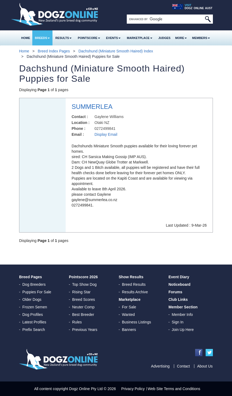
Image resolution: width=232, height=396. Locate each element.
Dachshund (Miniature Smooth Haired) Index (115, 51)
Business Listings (136, 322)
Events (113, 38)
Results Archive (135, 292)
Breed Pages (30, 277)
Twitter (209, 352)
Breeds (42, 38)
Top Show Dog (84, 284)
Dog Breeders (33, 284)
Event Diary (178, 277)
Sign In (178, 322)
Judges (164, 38)
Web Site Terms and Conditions (174, 389)
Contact (183, 366)
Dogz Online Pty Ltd (86, 389)
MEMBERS (201, 38)
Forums (175, 292)
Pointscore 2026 (83, 277)
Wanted (128, 314)
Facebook (198, 352)
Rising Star (81, 292)
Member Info (182, 314)
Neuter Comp (83, 307)
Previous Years (84, 329)
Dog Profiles (32, 314)
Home (25, 38)
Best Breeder (83, 314)
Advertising (160, 366)
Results (63, 38)
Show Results (131, 277)
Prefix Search (33, 329)
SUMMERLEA (92, 106)
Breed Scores (83, 299)
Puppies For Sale (36, 292)
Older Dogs (31, 299)
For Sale (129, 307)
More (181, 38)
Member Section (183, 307)
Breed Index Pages (54, 51)
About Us (205, 366)
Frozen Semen (34, 307)
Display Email (105, 134)
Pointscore (89, 38)
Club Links (178, 299)
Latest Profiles (34, 322)
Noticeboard (179, 284)
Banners (129, 329)
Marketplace (139, 38)
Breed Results (134, 284)
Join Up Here (183, 329)
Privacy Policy (133, 389)
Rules (77, 322)
